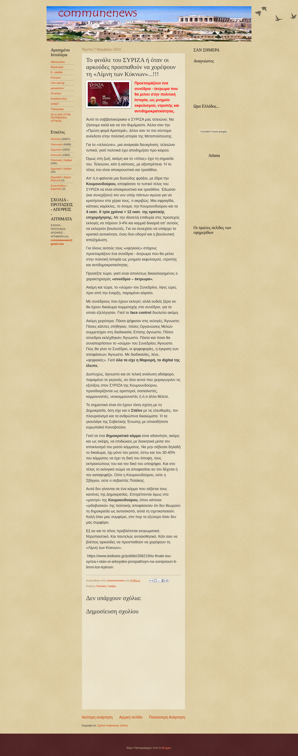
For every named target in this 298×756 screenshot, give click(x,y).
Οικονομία (57, 144)
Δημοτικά (56, 149)
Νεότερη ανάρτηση (97, 717)
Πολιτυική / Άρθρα (61, 160)
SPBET (55, 104)
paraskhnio (57, 88)
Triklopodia (57, 109)
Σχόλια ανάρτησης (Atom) (112, 725)
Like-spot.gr (58, 82)
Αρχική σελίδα (130, 717)
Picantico (56, 93)
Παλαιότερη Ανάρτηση (167, 717)
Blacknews (57, 67)
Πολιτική (55, 139)
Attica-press (58, 61)
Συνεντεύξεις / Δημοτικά (59, 187)
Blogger (166, 747)
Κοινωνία (56, 155)
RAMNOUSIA (59, 98)
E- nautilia (56, 72)
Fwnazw (55, 77)
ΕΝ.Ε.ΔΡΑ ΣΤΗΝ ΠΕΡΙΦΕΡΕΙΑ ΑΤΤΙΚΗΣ (61, 118)
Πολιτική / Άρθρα (106, 586)
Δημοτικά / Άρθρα (61, 168)
